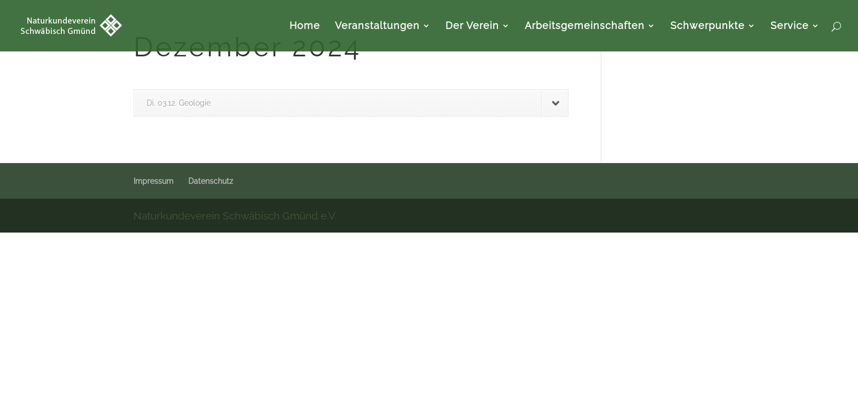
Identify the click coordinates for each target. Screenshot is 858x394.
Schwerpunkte (707, 26)
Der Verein (472, 26)
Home (304, 26)
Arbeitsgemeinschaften (585, 26)
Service (789, 26)
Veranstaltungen (377, 26)
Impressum (153, 181)
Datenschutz (210, 181)
